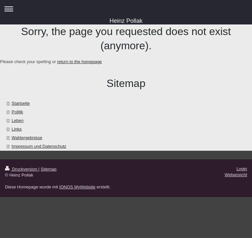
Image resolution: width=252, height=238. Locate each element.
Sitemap (49, 169)
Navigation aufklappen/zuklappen (126, 9)
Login (241, 168)
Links (16, 129)
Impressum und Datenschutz (39, 146)
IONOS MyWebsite (77, 186)
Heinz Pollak (126, 21)
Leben (17, 120)
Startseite (21, 103)
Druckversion (21, 169)
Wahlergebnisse (27, 137)
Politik (17, 111)
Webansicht (236, 174)
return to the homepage (79, 61)
